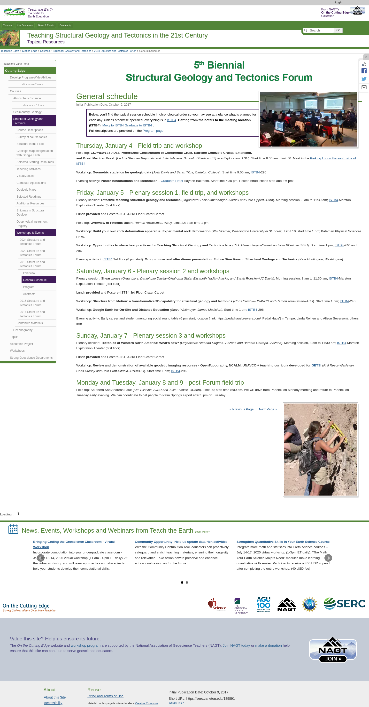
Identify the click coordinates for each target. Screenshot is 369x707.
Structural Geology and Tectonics (72, 50)
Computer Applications (31, 183)
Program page (153, 130)
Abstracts (29, 294)
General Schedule (34, 280)
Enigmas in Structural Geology (30, 213)
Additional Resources (30, 203)
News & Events (46, 25)
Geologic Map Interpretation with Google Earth (34, 153)
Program (28, 287)
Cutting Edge (29, 50)
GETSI (317, 365)
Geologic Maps (26, 189)
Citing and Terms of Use (105, 696)
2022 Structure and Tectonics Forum (32, 253)
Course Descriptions (29, 130)
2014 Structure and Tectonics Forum (32, 314)
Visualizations (25, 176)
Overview (29, 273)
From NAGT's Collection (335, 13)
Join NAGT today (236, 645)
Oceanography (23, 330)
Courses (45, 50)
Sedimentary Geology (27, 112)
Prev (41, 558)
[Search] (318, 30)
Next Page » (267, 409)
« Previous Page (242, 409)
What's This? (176, 702)
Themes (7, 25)
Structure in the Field (30, 144)
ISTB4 (171, 120)
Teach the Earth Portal (17, 63)
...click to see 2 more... (32, 84)
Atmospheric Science (27, 98)
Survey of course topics (31, 137)
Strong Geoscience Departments (31, 357)
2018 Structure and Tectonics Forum (115, 50)
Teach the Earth (10, 50)
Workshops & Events (30, 232)
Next (328, 558)
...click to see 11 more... (34, 105)
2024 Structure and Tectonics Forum (32, 242)
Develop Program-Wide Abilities (30, 77)
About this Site (55, 697)
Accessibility (53, 703)
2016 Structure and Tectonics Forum (32, 303)
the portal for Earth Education (40, 13)
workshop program (85, 645)
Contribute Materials (29, 323)
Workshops (17, 350)
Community (65, 25)
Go (338, 30)
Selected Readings (28, 196)
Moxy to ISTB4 (113, 125)
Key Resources (25, 25)
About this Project (21, 344)
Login (338, 2)
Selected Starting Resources (35, 162)
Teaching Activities (28, 169)
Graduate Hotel (172, 181)
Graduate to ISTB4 (138, 125)
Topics (14, 337)
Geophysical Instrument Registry (31, 224)
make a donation (268, 645)
